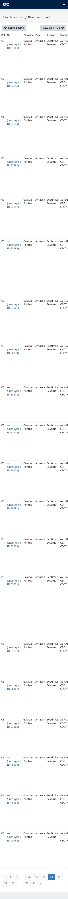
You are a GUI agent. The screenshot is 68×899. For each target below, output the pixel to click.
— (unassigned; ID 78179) (14, 466)
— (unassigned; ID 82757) (14, 203)
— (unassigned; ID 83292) (14, 647)
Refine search (14, 27)
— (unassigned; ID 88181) (14, 504)
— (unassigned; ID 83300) (14, 391)
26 (29, 877)
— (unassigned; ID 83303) (14, 542)
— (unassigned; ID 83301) (14, 304)
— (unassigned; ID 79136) (14, 761)
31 (5, 883)
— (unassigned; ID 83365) (14, 723)
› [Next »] (40, 883)
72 (26, 883)
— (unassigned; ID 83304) (14, 44)
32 (13, 883)
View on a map (53, 27)
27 (36, 877)
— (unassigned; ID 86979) (14, 349)
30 (58, 877)
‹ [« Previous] (4, 877)
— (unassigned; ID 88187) (14, 685)
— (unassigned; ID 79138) (14, 799)
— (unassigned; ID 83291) (14, 580)
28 (44, 877)
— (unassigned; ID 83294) (14, 161)
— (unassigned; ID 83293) (14, 244)
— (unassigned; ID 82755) (14, 82)
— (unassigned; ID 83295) (14, 120)
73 (34, 883)
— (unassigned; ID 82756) (14, 429)
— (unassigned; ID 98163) (14, 837)
